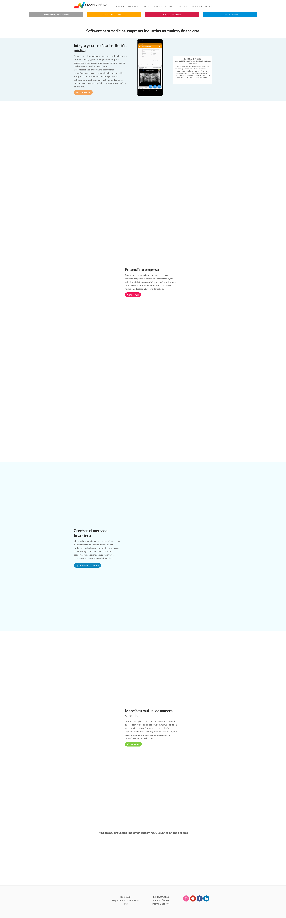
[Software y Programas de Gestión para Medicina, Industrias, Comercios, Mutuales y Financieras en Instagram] (186, 898)
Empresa (146, 7)
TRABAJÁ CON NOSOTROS (201, 7)
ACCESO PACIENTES (172, 14)
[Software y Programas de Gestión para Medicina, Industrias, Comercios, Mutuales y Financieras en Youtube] (193, 898)
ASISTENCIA (133, 7)
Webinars (169, 7)
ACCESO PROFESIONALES (114, 14)
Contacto (182, 7)
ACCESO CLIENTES (229, 14)
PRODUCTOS (119, 7)
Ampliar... (192, 81)
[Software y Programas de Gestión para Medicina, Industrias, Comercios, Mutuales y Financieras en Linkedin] (206, 898)
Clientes (158, 7)
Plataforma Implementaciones (56, 14)
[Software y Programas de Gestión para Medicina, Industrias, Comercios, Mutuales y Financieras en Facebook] (200, 898)
